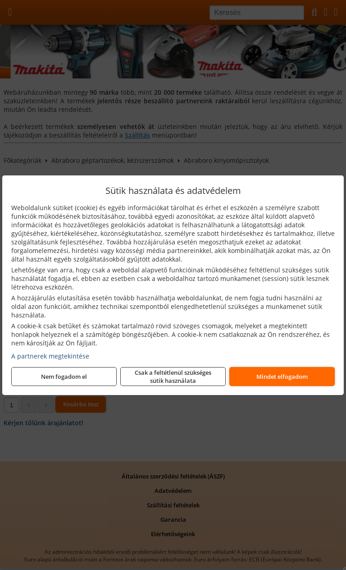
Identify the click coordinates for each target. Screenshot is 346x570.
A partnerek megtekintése (50, 356)
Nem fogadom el (64, 376)
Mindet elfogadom (282, 376)
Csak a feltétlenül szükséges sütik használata (173, 376)
